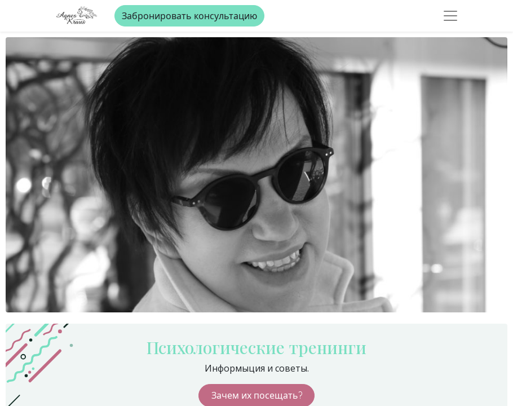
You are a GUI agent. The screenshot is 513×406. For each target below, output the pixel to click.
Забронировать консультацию (189, 15)
